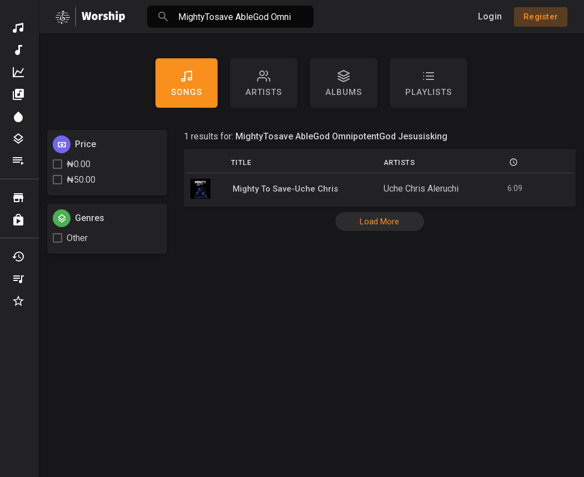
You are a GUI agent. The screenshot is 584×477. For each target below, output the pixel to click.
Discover (18, 27)
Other (77, 238)
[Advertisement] (311, 395)
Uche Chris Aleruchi (421, 188)
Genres (18, 138)
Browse (18, 197)
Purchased (18, 220)
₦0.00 (78, 164)
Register (540, 17)
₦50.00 (81, 179)
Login (490, 16)
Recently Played (18, 256)
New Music (18, 50)
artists (263, 83)
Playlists (18, 161)
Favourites (18, 301)
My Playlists (18, 278)
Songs (186, 83)
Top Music (18, 72)
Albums (18, 94)
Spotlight (18, 116)
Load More (379, 222)
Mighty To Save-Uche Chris (285, 189)
